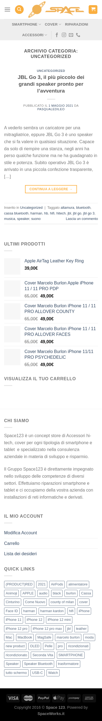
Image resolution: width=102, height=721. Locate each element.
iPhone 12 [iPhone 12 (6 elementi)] (34, 620)
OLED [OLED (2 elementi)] (34, 646)
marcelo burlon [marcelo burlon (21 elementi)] (68, 637)
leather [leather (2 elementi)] (81, 629)
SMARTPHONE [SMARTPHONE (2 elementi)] (70, 655)
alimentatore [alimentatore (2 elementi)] (77, 584)
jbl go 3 (88, 213)
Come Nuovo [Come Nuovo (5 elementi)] (35, 602)
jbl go (77, 213)
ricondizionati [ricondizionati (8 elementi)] (78, 646)
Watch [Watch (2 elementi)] (53, 673)
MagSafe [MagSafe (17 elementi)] (44, 637)
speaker (23, 219)
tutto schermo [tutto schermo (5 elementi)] (16, 673)
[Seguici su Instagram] (64, 35)
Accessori (34, 35)
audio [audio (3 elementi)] (43, 593)
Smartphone (26, 24)
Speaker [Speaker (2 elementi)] (12, 664)
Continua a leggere (51, 189)
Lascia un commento (82, 219)
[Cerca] (19, 9)
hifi (52, 213)
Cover (53, 24)
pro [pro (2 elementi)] (60, 646)
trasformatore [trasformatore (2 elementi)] (68, 664)
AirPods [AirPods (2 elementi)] (57, 584)
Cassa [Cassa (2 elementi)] (86, 593)
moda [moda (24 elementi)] (89, 637)
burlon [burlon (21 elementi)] (71, 593)
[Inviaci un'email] (71, 35)
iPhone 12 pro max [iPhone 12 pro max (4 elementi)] (47, 629)
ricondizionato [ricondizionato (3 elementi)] (16, 655)
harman (36, 213)
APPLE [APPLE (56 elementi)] (27, 593)
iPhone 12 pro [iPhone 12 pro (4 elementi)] (16, 629)
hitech (61, 213)
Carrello (11, 543)
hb (46, 213)
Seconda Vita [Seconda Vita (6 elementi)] (42, 655)
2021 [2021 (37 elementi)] (41, 584)
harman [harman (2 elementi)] (29, 611)
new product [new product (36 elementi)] (15, 646)
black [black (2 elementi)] (57, 593)
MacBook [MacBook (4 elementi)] (25, 637)
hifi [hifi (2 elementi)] (71, 611)
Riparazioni (76, 24)
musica (9, 219)
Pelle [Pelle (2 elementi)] (48, 646)
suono (36, 219)
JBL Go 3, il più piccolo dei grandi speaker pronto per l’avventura (51, 84)
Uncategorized (51, 70)
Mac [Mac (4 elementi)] (9, 637)
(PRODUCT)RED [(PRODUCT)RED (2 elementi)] (19, 584)
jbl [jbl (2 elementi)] (69, 629)
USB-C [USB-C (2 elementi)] (37, 673)
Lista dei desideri (20, 553)
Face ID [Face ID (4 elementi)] (12, 611)
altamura (67, 207)
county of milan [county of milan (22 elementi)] (62, 602)
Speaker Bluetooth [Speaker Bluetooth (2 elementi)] (38, 664)
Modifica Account (20, 532)
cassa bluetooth (16, 213)
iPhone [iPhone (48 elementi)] (84, 611)
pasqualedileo (50, 109)
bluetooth (83, 207)
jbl (69, 213)
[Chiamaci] (78, 35)
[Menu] (7, 9)
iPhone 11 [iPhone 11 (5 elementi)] (13, 620)
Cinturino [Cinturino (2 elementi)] (13, 602)
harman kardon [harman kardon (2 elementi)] (52, 611)
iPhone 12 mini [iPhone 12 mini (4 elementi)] (59, 620)
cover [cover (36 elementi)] (83, 602)
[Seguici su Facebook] (57, 35)
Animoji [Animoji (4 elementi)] (11, 593)
